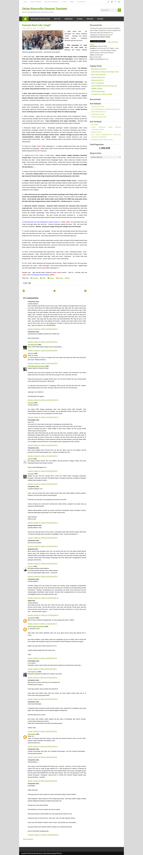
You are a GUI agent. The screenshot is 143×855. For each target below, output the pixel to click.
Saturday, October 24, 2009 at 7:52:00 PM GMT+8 (43, 546)
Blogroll (80, 19)
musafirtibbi (31, 618)
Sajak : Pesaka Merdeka (97, 83)
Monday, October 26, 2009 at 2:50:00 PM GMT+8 (42, 781)
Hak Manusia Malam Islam (98, 77)
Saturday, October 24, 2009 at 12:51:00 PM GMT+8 (43, 417)
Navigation (90, 19)
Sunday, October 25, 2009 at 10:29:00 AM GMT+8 (42, 699)
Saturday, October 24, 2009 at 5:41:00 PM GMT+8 (43, 522)
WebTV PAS (57, 19)
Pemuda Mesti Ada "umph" (36, 25)
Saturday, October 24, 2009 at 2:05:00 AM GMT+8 (43, 329)
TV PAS (64, 1)
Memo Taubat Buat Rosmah (98, 74)
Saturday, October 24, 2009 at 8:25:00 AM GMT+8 (43, 350)
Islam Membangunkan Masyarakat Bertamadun (105, 109)
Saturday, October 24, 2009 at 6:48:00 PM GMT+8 (43, 538)
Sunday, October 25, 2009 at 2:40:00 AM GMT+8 (42, 658)
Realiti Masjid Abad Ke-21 (99, 111)
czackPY (30, 458)
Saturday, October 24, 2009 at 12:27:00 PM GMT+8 (43, 400)
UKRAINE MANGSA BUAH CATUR (101, 139)
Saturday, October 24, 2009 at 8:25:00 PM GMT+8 (43, 563)
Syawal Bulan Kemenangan (98, 91)
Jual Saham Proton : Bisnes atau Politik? (101, 94)
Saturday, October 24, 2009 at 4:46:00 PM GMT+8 (43, 484)
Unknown (31, 353)
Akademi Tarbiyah (35, 1)
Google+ (51, 278)
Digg (67, 278)
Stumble (59, 278)
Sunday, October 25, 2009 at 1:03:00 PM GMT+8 (42, 731)
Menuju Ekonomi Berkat (97, 80)
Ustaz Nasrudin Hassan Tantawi (44, 8)
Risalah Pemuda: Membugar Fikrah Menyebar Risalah (105, 72)
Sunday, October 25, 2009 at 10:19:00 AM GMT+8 (42, 677)
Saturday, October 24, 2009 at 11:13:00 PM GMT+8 (43, 615)
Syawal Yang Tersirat (97, 106)
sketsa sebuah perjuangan (36, 626)
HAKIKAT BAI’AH (96, 132)
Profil (25, 1)
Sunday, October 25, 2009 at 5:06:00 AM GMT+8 (42, 669)
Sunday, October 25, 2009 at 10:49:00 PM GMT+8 (43, 746)
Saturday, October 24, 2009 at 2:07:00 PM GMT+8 (43, 456)
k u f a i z (30, 566)
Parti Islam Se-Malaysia (51, 1)
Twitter (43, 278)
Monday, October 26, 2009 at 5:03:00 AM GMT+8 (42, 757)
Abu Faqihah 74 (33, 671)
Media (72, 1)
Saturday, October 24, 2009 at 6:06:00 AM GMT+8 (43, 342)
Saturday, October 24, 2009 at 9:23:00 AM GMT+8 (43, 363)
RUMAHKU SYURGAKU (96, 89)
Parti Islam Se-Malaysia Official (40, 19)
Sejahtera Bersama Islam (98, 117)
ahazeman (31, 473)
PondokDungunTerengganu (36, 366)
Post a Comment (28, 839)
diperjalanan (32, 734)
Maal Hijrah (94, 124)
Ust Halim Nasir (33, 344)
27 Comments (41, 28)
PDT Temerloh (81, 1)
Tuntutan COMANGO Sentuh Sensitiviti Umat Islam (104, 86)
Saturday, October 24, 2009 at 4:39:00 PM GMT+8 (43, 471)
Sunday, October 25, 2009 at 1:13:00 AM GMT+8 (42, 623)
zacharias (31, 402)
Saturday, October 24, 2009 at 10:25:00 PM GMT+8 (43, 598)
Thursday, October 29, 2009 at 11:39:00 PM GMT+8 (43, 835)
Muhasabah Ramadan (98, 114)
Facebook (34, 278)
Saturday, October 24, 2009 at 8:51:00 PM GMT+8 (43, 576)
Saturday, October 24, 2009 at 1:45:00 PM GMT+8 (43, 445)
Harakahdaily (68, 19)
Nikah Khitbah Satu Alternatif (98, 69)
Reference (100, 19)
